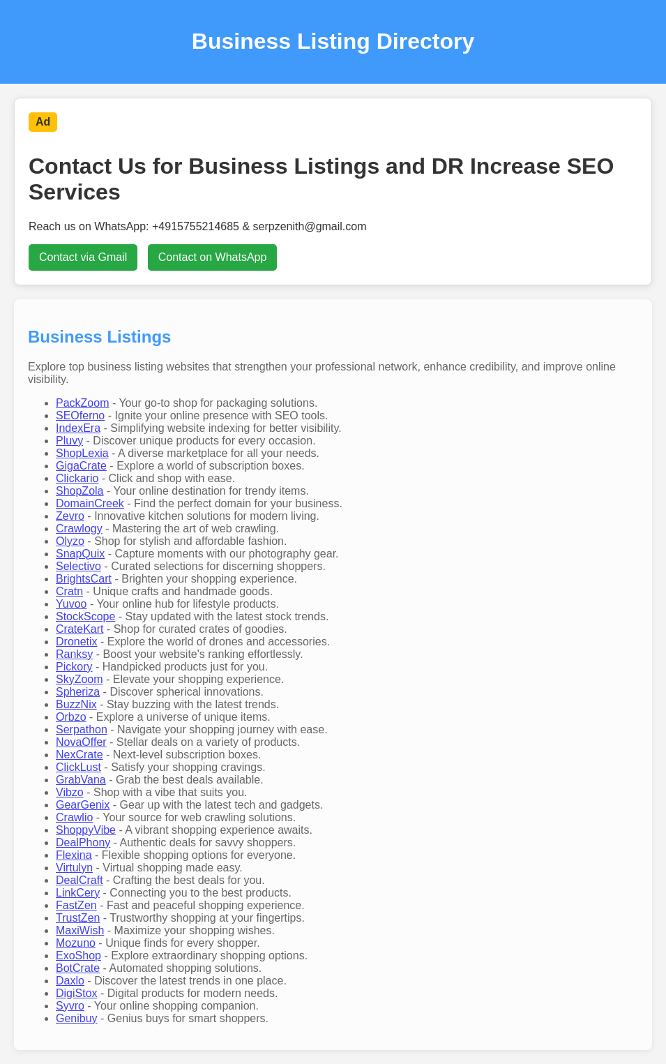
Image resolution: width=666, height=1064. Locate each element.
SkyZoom (79, 679)
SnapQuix (80, 554)
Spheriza (78, 692)
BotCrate (78, 968)
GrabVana (81, 780)
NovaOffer (81, 742)
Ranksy (74, 654)
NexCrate (79, 754)
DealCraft (79, 880)
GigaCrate (81, 466)
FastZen (76, 905)
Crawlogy (79, 528)
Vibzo (70, 792)
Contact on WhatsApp (212, 257)
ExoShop (78, 955)
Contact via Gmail (83, 257)
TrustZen (78, 918)
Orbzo (71, 717)
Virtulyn (74, 868)
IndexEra (78, 428)
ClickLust (78, 767)
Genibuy (77, 1018)
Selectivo (78, 566)
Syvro (70, 1006)
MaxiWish (80, 930)
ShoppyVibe (86, 830)
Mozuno (76, 943)
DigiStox (77, 993)
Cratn (69, 591)
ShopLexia (82, 453)
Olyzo (70, 541)
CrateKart (79, 629)
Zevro (70, 516)
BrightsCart (84, 579)
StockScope (85, 616)
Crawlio (74, 817)
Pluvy (69, 441)
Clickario (77, 478)
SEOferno (80, 415)
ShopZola (80, 491)
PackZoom (82, 403)
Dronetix (77, 641)
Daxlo (70, 981)
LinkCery (78, 893)
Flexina (74, 855)
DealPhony (83, 842)
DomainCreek (90, 503)
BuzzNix (76, 704)
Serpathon (81, 729)
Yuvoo (71, 604)
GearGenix (82, 805)
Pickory (74, 667)
